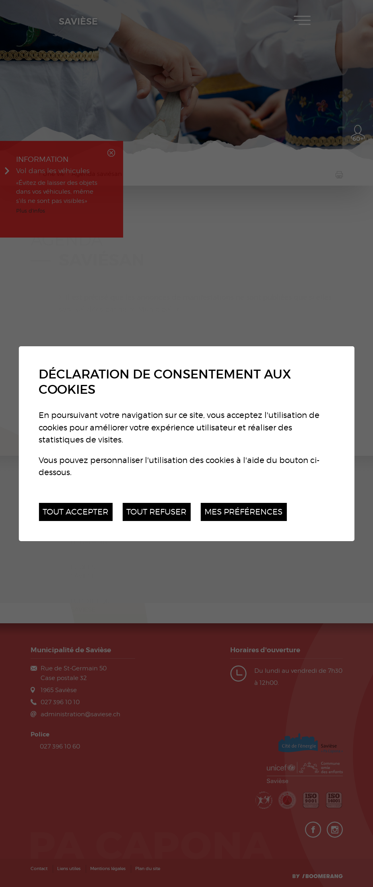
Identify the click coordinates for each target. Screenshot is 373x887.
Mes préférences (243, 512)
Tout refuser (156, 512)
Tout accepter (75, 512)
